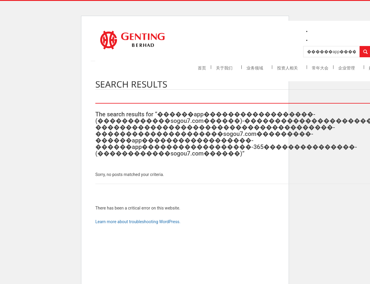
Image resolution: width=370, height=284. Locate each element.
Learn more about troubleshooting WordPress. (138, 221)
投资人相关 (288, 68)
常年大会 (320, 68)
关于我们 (224, 68)
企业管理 (347, 68)
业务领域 (255, 68)
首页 (202, 68)
